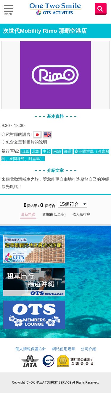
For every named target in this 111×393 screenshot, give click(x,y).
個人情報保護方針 (30, 349)
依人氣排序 (81, 214)
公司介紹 (88, 349)
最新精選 (28, 214)
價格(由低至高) (54, 214)
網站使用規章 (63, 349)
